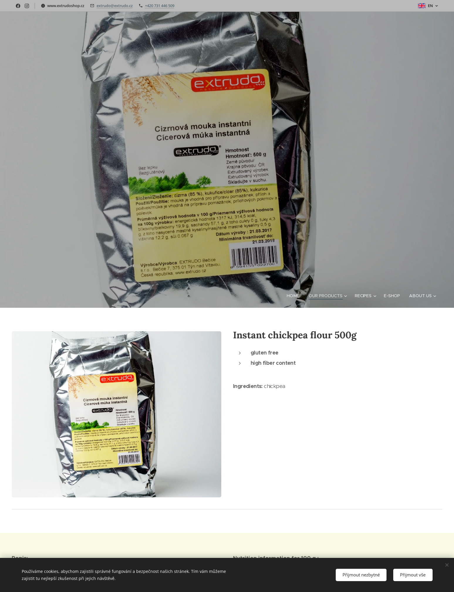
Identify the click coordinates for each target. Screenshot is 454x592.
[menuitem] (293, 295)
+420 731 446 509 (159, 5)
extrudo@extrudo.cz (115, 5)
